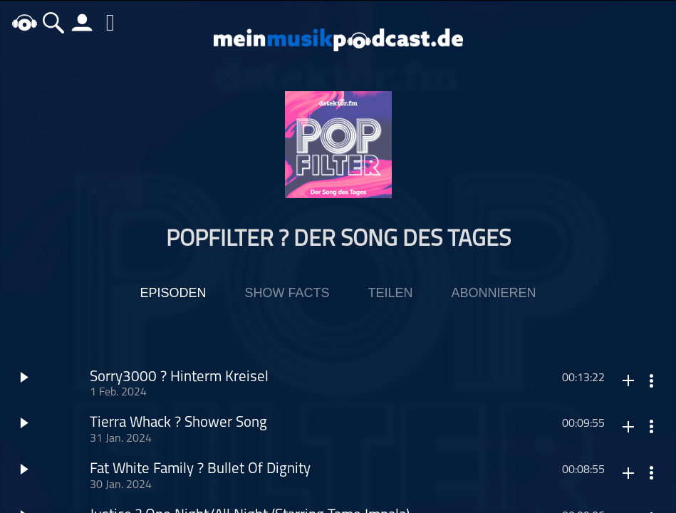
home (25, 22)
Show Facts (286, 293)
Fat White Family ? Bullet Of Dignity (200, 469)
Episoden (173, 293)
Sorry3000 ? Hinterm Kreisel (179, 377)
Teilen (390, 293)
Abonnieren (494, 293)
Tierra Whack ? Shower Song (178, 423)
